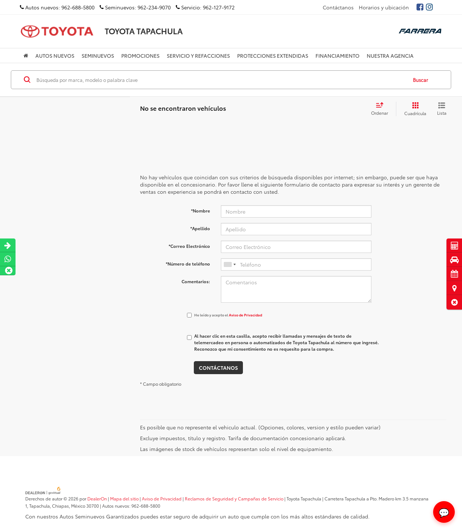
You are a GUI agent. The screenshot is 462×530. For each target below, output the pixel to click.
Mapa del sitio (124, 498)
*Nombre (200, 210)
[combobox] (229, 264)
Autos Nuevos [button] (54, 55)
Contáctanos (338, 7)
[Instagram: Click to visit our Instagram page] (429, 7)
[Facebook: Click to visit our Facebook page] (419, 7)
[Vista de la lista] (442, 109)
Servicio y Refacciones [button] (198, 55)
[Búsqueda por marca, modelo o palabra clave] (221, 79)
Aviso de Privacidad (245, 314)
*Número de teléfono (188, 263)
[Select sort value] (381, 109)
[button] (454, 302)
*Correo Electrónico (189, 246)
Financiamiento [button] (337, 55)
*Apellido (200, 228)
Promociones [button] (140, 55)
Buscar (420, 79)
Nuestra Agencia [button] (390, 55)
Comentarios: (196, 281)
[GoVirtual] (43, 490)
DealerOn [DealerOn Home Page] (97, 498)
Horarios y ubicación (384, 7)
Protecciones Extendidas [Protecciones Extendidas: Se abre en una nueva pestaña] (272, 55)
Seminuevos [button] (98, 55)
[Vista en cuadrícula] (414, 109)
